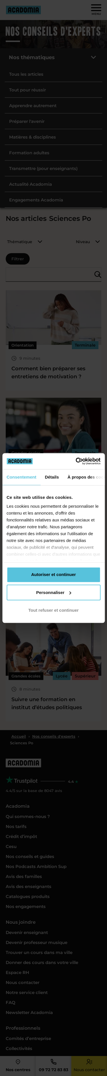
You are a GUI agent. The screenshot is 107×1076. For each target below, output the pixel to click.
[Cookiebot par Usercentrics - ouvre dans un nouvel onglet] (76, 461)
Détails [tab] (52, 477)
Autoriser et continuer (53, 574)
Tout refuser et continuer (53, 610)
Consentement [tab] (21, 477)
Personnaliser (53, 592)
